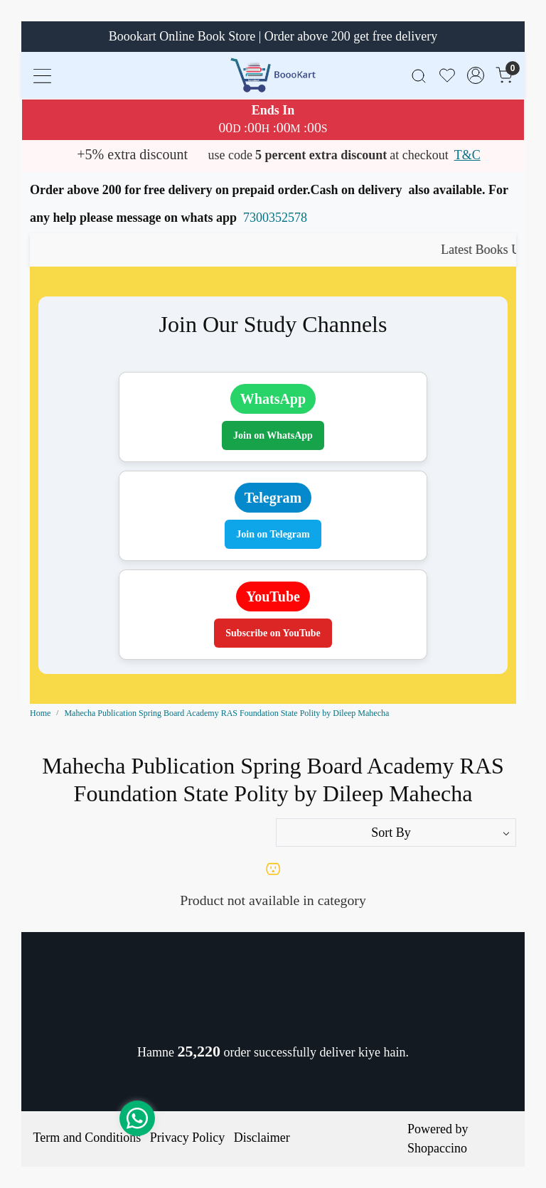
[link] (419, 75)
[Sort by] (396, 832)
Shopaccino (437, 1148)
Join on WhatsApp (273, 435)
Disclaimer (262, 1137)
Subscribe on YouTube (273, 633)
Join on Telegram (272, 534)
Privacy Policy (187, 1137)
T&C (467, 155)
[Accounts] (475, 75)
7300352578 (275, 217)
